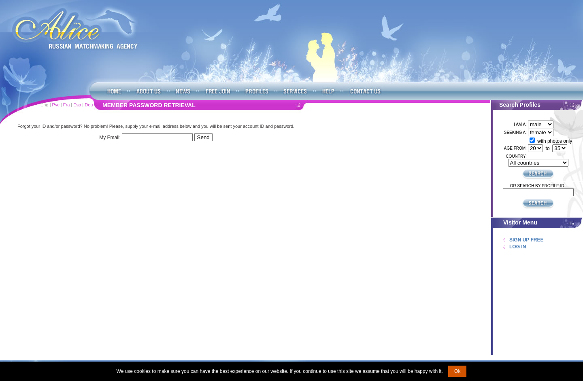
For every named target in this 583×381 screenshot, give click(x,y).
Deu (89, 104)
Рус (56, 104)
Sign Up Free (526, 240)
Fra (66, 104)
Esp (77, 104)
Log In (517, 247)
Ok (457, 371)
